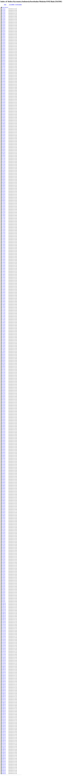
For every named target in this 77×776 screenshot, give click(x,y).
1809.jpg (3, 366)
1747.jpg (3, 272)
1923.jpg (3, 538)
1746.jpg (3, 271)
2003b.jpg (4, 771)
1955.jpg (3, 586)
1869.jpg (3, 456)
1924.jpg (3, 539)
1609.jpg (3, 64)
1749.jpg (3, 275)
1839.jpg (3, 411)
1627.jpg (3, 91)
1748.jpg (3, 274)
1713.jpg (3, 221)
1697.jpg (3, 197)
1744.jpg (3, 268)
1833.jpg (3, 402)
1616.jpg (3, 75)
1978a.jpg (4, 657)
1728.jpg (3, 244)
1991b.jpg (4, 717)
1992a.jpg (4, 720)
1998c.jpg (4, 750)
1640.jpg (3, 111)
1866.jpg (3, 452)
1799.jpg (3, 351)
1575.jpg (3, 13)
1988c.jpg (4, 705)
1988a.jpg (4, 702)
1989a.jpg (4, 707)
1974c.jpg (4, 642)
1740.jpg (3, 262)
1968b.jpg (4, 613)
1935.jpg (3, 556)
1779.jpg (3, 321)
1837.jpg (3, 408)
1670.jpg (3, 156)
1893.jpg (3, 492)
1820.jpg (3, 382)
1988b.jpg (4, 704)
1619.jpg (3, 79)
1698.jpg (3, 198)
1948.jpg (3, 575)
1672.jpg (3, 159)
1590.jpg (3, 36)
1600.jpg (3, 51)
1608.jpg (3, 63)
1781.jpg (3, 324)
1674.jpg (3, 162)
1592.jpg (3, 39)
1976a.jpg (4, 648)
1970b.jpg (4, 622)
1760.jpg (3, 292)
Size (16, 4)
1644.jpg (3, 117)
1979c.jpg (4, 664)
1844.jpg (3, 419)
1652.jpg (3, 129)
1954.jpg (3, 584)
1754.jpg (3, 283)
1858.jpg (3, 440)
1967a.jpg (4, 607)
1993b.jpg (4, 726)
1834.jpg (3, 403)
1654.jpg (3, 132)
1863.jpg (3, 447)
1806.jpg (3, 361)
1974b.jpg (4, 640)
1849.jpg (3, 426)
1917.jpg (3, 529)
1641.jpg (3, 112)
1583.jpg (3, 25)
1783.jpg (3, 327)
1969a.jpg (4, 616)
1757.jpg (3, 287)
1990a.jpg (4, 711)
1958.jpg (3, 590)
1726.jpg (3, 241)
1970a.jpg (4, 621)
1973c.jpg (4, 637)
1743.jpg (3, 266)
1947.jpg (3, 574)
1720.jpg (3, 232)
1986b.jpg (4, 695)
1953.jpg (3, 583)
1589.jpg (3, 34)
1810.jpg (3, 367)
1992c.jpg (4, 723)
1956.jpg (3, 587)
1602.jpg (3, 54)
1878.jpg (3, 470)
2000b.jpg (4, 758)
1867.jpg (3, 453)
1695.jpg (3, 194)
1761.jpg (3, 293)
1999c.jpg (4, 755)
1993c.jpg (4, 728)
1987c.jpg (4, 701)
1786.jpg (3, 331)
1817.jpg (3, 378)
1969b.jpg (4, 618)
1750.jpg (3, 277)
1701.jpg (3, 203)
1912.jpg (3, 521)
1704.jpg (3, 207)
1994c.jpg (4, 732)
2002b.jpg (4, 767)
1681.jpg (3, 173)
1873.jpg (3, 462)
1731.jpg (3, 248)
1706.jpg (3, 210)
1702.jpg (3, 204)
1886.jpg (3, 482)
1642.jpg (3, 114)
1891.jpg (3, 489)
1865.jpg (3, 450)
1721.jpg (3, 233)
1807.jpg (3, 363)
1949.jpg (3, 577)
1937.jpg (3, 559)
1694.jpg (3, 192)
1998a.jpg (4, 747)
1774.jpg (3, 313)
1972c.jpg (4, 633)
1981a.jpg (4, 670)
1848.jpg (3, 425)
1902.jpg (3, 506)
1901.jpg (3, 505)
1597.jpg (3, 46)
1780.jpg (3, 322)
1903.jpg (3, 508)
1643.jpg (3, 115)
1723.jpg (3, 236)
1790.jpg (3, 337)
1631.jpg (3, 97)
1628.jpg (3, 93)
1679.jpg (3, 170)
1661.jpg (3, 143)
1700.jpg (3, 201)
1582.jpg (3, 23)
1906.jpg (3, 512)
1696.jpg (3, 195)
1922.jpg (3, 536)
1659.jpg (3, 140)
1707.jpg (3, 212)
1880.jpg (3, 473)
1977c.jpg (4, 655)
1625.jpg (3, 88)
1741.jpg (3, 263)
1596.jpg (3, 45)
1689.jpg (3, 185)
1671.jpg (3, 158)
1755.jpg (3, 284)
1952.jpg (3, 581)
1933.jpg (3, 553)
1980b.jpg (4, 667)
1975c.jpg (4, 646)
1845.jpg (3, 420)
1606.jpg (3, 60)
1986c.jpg (4, 696)
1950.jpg (3, 578)
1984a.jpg (4, 684)
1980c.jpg (4, 669)
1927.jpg (3, 544)
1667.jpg (3, 152)
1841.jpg (3, 414)
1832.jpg (3, 400)
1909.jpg (3, 517)
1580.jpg (3, 20)
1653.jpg (3, 131)
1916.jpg (3, 527)
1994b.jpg (4, 731)
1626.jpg (3, 90)
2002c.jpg (4, 768)
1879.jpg (3, 471)
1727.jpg (3, 242)
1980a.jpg (4, 666)
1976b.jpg (4, 649)
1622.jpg (3, 84)
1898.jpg (3, 500)
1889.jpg (3, 486)
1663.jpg (3, 146)
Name (5, 4)
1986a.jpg (4, 693)
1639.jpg (3, 109)
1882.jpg (3, 476)
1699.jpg (3, 200)
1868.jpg (3, 455)
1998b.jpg (4, 749)
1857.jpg (3, 438)
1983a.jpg (4, 679)
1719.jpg (3, 230)
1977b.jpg (4, 654)
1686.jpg (3, 180)
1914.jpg (3, 524)
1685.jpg (3, 179)
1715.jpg (3, 224)
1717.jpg (3, 227)
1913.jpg (3, 523)
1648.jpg (3, 123)
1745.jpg (3, 269)
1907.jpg (3, 514)
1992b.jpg (4, 722)
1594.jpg (3, 42)
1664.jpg (3, 147)
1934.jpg (3, 554)
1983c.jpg (4, 682)
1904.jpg (3, 509)
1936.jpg (3, 557)
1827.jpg (3, 393)
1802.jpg (3, 355)
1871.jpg (3, 459)
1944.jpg (3, 569)
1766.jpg (3, 301)
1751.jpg (3, 278)
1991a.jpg (4, 716)
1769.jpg (3, 305)
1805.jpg (3, 360)
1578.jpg (3, 17)
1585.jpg (3, 28)
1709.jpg (3, 215)
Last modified (11, 4)
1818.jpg (3, 379)
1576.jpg (3, 14)
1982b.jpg (4, 676)
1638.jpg (3, 108)
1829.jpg (3, 396)
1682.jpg (3, 174)
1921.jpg (3, 535)
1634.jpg (3, 102)
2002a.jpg (4, 765)
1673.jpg (3, 161)
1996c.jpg (4, 741)
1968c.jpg (4, 615)
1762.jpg (3, 295)
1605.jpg (3, 58)
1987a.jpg (4, 698)
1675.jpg (3, 164)
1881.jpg (3, 474)
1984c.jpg (4, 687)
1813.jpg (3, 372)
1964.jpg (3, 600)
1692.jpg (3, 189)
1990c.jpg (4, 714)
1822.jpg (3, 385)
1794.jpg (3, 343)
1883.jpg (3, 477)
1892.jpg (3, 491)
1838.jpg (3, 410)
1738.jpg (3, 259)
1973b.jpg (4, 636)
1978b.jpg (4, 658)
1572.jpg (3, 8)
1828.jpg (3, 394)
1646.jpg (3, 120)
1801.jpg (3, 354)
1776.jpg (3, 316)
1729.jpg (3, 245)
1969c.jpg (4, 619)
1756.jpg (3, 286)
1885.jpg (3, 480)
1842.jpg (3, 416)
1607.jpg (3, 61)
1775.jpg (3, 315)
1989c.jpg (4, 710)
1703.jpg (3, 206)
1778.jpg (3, 319)
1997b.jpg (4, 744)
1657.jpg (3, 137)
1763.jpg (3, 296)
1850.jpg (3, 428)
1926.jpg (3, 542)
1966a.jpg (4, 603)
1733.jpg (3, 251)
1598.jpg (3, 48)
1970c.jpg (4, 624)
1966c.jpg (4, 606)
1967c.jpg (4, 610)
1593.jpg (3, 40)
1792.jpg (3, 340)
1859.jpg (3, 441)
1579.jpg (3, 19)
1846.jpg (3, 422)
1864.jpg (3, 449)
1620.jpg (3, 81)
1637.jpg (3, 106)
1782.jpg (3, 325)
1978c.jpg (4, 660)
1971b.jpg (4, 627)
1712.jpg (3, 220)
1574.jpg (3, 11)
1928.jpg (3, 545)
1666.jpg (3, 150)
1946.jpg (3, 572)
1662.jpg (3, 144)
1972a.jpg (4, 630)
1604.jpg (3, 57)
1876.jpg (3, 467)
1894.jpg (3, 494)
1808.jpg (3, 364)
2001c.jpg (4, 764)
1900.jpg (3, 503)
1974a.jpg (4, 639)
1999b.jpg (4, 753)
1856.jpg (3, 437)
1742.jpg (3, 265)
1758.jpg (3, 289)
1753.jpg (3, 281)
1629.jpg (3, 94)
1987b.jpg (4, 699)
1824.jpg (3, 388)
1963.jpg (3, 598)
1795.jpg (3, 345)
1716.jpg (3, 226)
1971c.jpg (4, 628)
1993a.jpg (4, 725)
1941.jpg (3, 565)
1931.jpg (3, 550)
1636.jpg (3, 105)
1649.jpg (3, 125)
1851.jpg (3, 429)
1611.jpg (3, 67)
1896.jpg (3, 497)
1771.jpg (3, 308)
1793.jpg (3, 342)
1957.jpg (3, 589)
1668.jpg (3, 153)
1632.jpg (3, 99)
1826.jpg (3, 391)
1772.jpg (3, 310)
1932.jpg (3, 551)
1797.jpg (3, 348)
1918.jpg (3, 530)
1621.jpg (3, 82)
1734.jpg (3, 253)
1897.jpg (3, 498)
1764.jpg (3, 298)
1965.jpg (3, 601)
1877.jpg (3, 468)
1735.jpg (3, 254)
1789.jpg (3, 336)
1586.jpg (3, 30)
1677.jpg (3, 167)
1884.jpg (3, 479)
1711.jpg (3, 218)
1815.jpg (3, 375)
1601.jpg (3, 52)
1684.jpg (3, 177)
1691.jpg (3, 188)
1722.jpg (3, 235)
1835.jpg (3, 405)
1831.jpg (3, 399)
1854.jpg (3, 434)
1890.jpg (3, 488)
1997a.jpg (4, 743)
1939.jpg (3, 562)
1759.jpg (3, 290)
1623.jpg (3, 85)
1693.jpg (3, 191)
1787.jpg (3, 333)
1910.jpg (3, 518)
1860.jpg (3, 443)
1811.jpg (3, 369)
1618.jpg (3, 78)
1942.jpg (3, 566)
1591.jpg (3, 37)
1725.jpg (3, 239)
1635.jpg (3, 103)
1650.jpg (3, 126)
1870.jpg (3, 458)
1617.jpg (3, 76)
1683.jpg (3, 176)
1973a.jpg (4, 634)
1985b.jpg (4, 690)
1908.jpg (3, 515)
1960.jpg (3, 593)
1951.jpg (3, 580)
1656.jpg (3, 135)
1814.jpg (3, 373)
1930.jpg (3, 548)
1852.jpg (3, 431)
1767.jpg (3, 302)
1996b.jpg (4, 740)
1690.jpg (3, 186)
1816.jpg (3, 376)
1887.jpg (3, 483)
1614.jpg (3, 72)
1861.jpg (3, 444)
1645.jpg (3, 118)
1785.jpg (3, 330)
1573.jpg (3, 10)
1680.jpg (3, 171)
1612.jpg (3, 69)
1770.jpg (3, 307)
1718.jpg (3, 229)
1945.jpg (3, 571)
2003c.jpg (4, 773)
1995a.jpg (4, 734)
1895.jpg (3, 495)
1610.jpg (3, 66)
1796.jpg (3, 346)
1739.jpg (3, 260)
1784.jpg (3, 328)
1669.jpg (3, 155)
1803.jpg (3, 357)
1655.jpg (3, 134)
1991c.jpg (4, 719)
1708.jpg (3, 213)
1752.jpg (3, 280)
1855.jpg (3, 435)
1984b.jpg (4, 685)
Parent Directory (5, 7)
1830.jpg (3, 397)
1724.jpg (3, 238)
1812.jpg (3, 370)
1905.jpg (3, 511)
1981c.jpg (4, 673)
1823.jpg (3, 387)
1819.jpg (3, 381)
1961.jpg (3, 595)
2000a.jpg (4, 756)
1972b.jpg (4, 631)
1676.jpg (3, 165)
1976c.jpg (4, 651)
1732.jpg (3, 250)
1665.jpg (3, 149)
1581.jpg (3, 22)
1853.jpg (3, 432)
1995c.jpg (4, 737)
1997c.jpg (4, 746)
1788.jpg (3, 334)
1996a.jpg (4, 738)
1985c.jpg (4, 691)
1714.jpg (3, 223)
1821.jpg (3, 384)
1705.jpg (3, 209)
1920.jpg (3, 533)
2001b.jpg (4, 762)
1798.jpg (3, 349)
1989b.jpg (4, 708)
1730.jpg (3, 247)
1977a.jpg (4, 652)
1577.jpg (3, 16)
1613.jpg (3, 70)
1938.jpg (3, 560)
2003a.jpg (4, 770)
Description (19, 4)
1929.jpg (3, 547)
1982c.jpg (4, 678)
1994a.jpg (4, 729)
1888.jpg (3, 485)
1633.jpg (3, 100)
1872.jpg (3, 461)
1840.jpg (3, 413)
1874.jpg (3, 464)
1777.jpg (3, 318)
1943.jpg (3, 568)
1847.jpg (3, 423)
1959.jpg (3, 592)
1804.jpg (3, 358)
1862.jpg (3, 446)
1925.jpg (3, 541)
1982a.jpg (4, 675)
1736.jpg (3, 256)
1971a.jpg (4, 625)
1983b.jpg (4, 681)
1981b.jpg (4, 672)
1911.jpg (3, 520)
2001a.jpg (4, 761)
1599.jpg (3, 49)
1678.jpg (3, 168)
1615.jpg (3, 73)
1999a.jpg (4, 752)
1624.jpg (3, 87)
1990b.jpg (4, 713)
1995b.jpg (4, 735)
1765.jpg (3, 299)
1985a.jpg (4, 688)
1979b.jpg (4, 663)
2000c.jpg (4, 759)
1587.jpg (3, 31)
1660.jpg (3, 141)
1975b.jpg (4, 645)
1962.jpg (3, 596)
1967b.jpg (4, 609)
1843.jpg (3, 417)
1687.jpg (3, 182)
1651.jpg (3, 128)
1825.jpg (3, 390)
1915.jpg (3, 526)
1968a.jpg (4, 612)
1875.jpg (3, 465)
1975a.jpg (4, 643)
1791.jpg (3, 339)
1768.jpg (3, 304)
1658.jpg (3, 138)
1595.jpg (3, 43)
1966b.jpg (4, 604)
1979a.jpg (4, 661)
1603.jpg (3, 55)
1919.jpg (3, 532)
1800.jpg (3, 352)
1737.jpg (3, 257)
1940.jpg (3, 563)
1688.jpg (3, 183)
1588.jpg (3, 33)
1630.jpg (3, 96)
